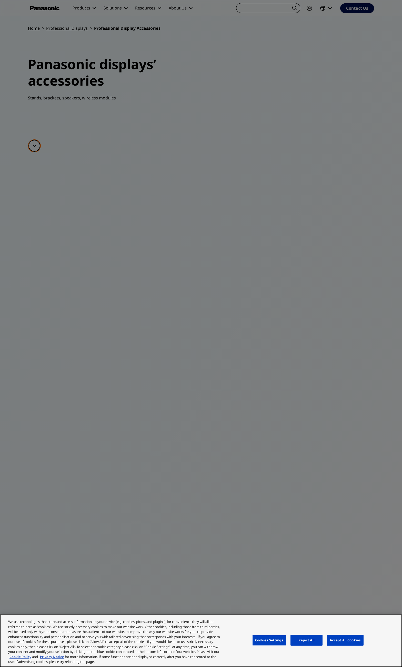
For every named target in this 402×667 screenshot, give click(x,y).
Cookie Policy (20, 656)
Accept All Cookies (345, 640)
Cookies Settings (269, 640)
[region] (201, 640)
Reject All (306, 640)
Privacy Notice (52, 656)
